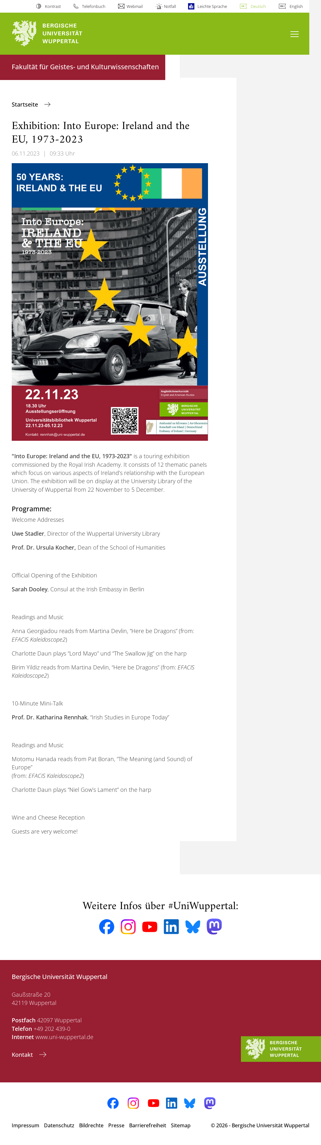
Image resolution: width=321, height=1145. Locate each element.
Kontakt (23, 1054)
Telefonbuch (93, 6)
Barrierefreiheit (147, 1125)
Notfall (170, 6)
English (296, 6)
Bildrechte (91, 1125)
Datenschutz (59, 1125)
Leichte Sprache (212, 6)
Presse (116, 1125)
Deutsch (258, 6)
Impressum (25, 1125)
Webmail (135, 6)
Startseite (26, 104)
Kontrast (53, 6)
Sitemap (181, 1125)
